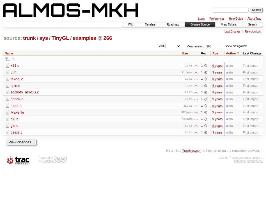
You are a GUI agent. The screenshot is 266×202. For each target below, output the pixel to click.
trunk (29, 38)
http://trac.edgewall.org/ (248, 161)
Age (215, 53)
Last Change (232, 31)
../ (12, 59)
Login (201, 18)
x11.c (15, 65)
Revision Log (253, 31)
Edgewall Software (54, 161)
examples (84, 38)
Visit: (162, 45)
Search (252, 24)
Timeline (150, 24)
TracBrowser (191, 151)
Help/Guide (236, 18)
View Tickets (229, 24)
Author (231, 53)
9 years (217, 65)
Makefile (17, 113)
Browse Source (200, 24)
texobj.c (17, 79)
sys (43, 38)
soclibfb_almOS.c (25, 92)
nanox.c (17, 99)
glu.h (15, 119)
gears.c (17, 133)
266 (108, 38)
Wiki (130, 24)
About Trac (254, 18)
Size (185, 53)
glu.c (14, 126)
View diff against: (244, 46)
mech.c (16, 106)
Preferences (216, 18)
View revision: (195, 46)
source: (12, 38)
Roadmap (173, 24)
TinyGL (60, 38)
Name (9, 53)
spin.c (15, 86)
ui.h (14, 72)
